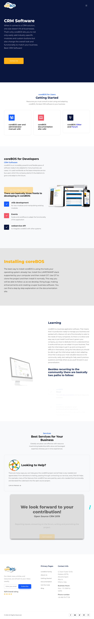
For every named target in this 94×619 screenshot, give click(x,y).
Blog (42, 588)
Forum (75, 127)
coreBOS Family (46, 572)
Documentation (46, 582)
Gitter (78, 125)
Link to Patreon (15, 485)
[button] (86, 5)
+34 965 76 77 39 (64, 597)
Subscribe (24, 586)
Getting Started (46, 578)
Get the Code (45, 585)
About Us (44, 575)
